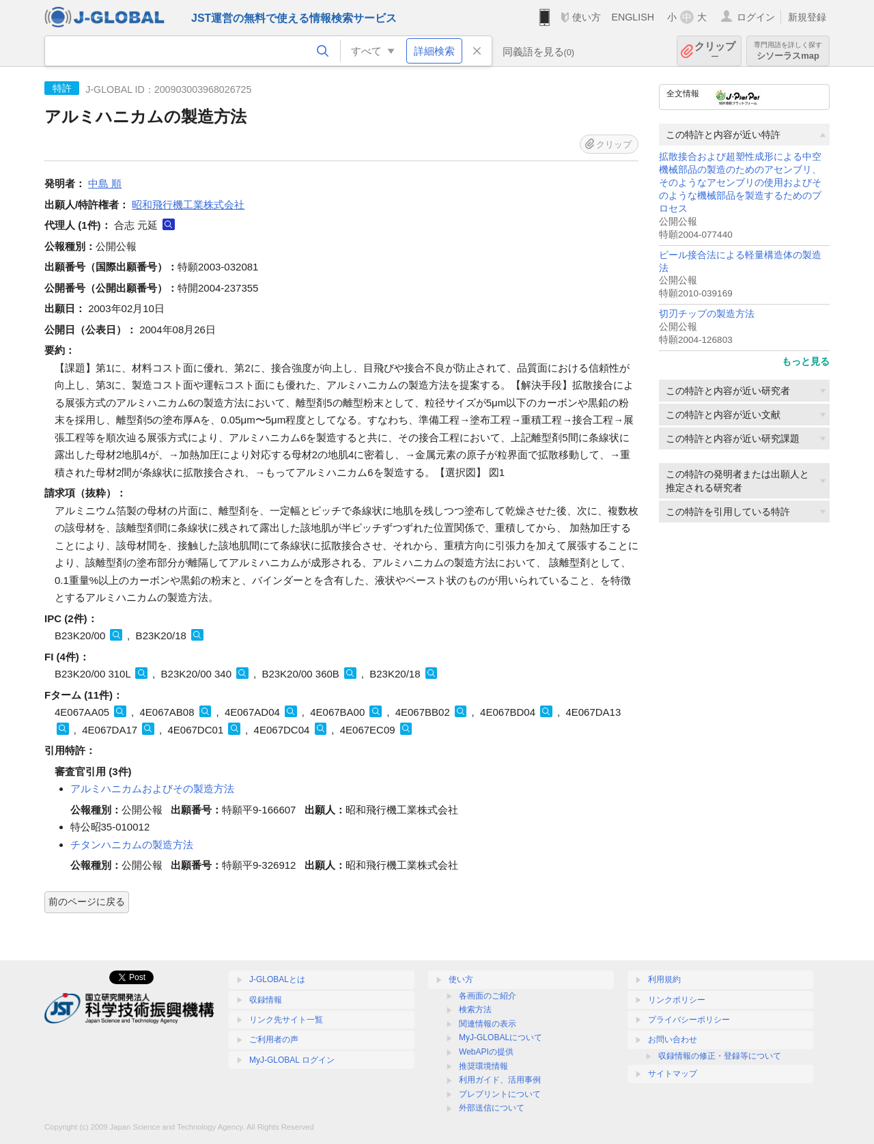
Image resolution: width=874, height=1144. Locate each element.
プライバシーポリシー (689, 1019)
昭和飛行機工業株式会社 (188, 204)
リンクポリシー (676, 1000)
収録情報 (265, 1000)
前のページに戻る (86, 901)
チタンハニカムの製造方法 (131, 844)
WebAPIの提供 (486, 1052)
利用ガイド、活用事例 (500, 1080)
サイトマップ (672, 1073)
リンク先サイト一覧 (286, 1019)
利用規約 (664, 979)
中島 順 (105, 183)
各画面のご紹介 (487, 996)
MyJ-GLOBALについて (500, 1037)
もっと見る (806, 361)
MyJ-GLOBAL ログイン (292, 1060)
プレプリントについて (500, 1094)
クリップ (714, 50)
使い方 (586, 17)
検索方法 (475, 1009)
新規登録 (807, 17)
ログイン (756, 17)
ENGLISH (632, 17)
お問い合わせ (672, 1039)
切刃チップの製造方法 (707, 314)
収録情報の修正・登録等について (719, 1056)
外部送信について (491, 1108)
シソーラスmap (788, 51)
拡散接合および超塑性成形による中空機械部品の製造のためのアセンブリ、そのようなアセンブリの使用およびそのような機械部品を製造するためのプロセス (740, 183)
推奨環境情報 (483, 1066)
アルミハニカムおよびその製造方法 (152, 788)
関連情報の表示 (487, 1024)
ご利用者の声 (273, 1039)
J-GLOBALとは (277, 979)
